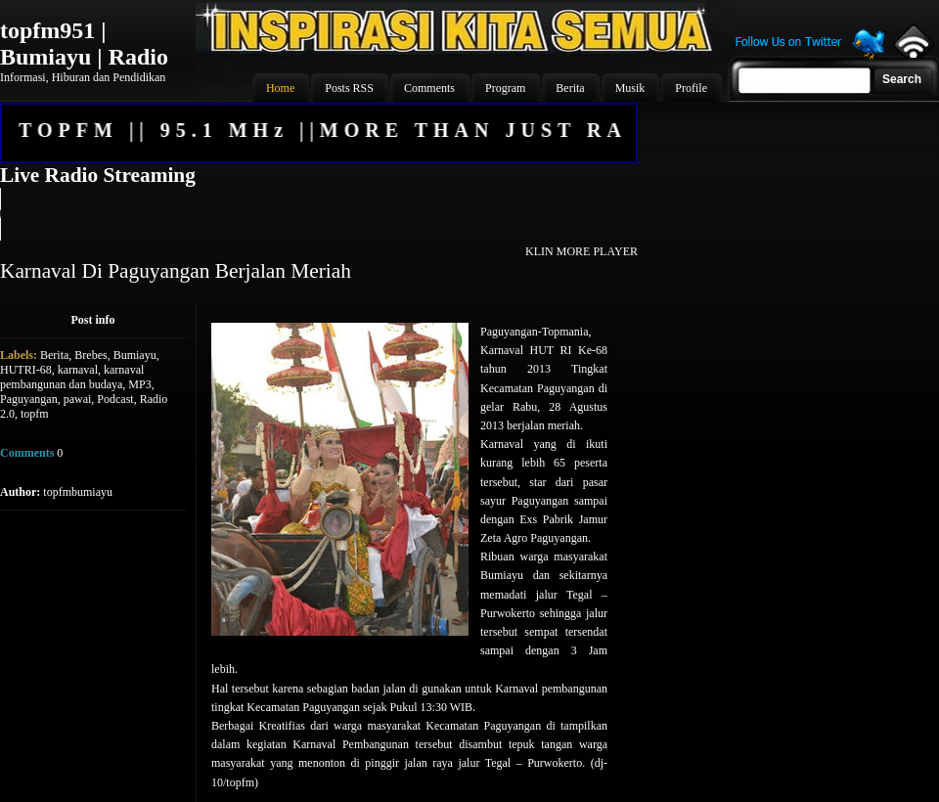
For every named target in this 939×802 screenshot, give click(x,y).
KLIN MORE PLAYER (581, 251)
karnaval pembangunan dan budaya (72, 377)
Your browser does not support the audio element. (318, 214)
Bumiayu (134, 355)
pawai (78, 399)
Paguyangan (29, 399)
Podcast (115, 399)
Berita (54, 355)
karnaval (78, 370)
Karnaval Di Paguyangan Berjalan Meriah (175, 271)
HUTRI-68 (26, 370)
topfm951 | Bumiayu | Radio (84, 43)
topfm (35, 414)
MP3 (139, 384)
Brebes (90, 355)
